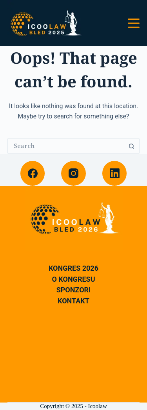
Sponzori (73, 290)
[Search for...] (65, 146)
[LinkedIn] (114, 173)
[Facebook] (32, 173)
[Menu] (134, 23)
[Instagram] (73, 173)
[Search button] (132, 146)
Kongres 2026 (73, 268)
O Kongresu (73, 279)
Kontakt (73, 301)
